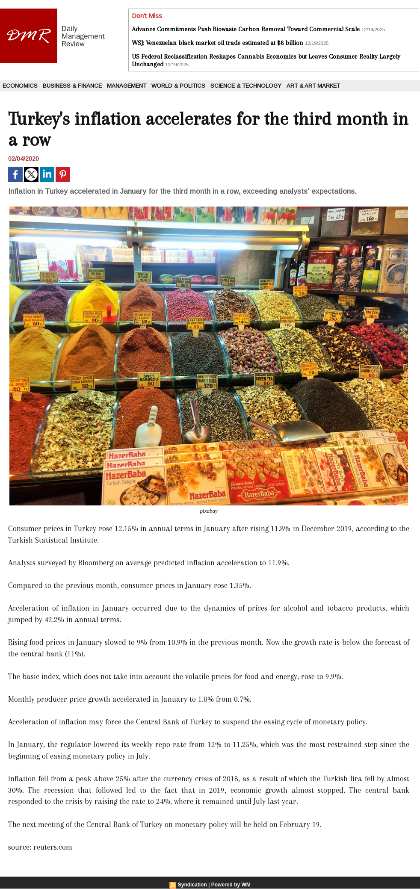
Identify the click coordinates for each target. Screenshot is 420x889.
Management (126, 86)
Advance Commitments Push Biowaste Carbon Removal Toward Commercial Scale (246, 29)
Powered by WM (231, 885)
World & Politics (178, 86)
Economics (20, 86)
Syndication (192, 885)
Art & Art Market (313, 86)
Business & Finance (72, 86)
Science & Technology (245, 86)
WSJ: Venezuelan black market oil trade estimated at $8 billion (217, 43)
